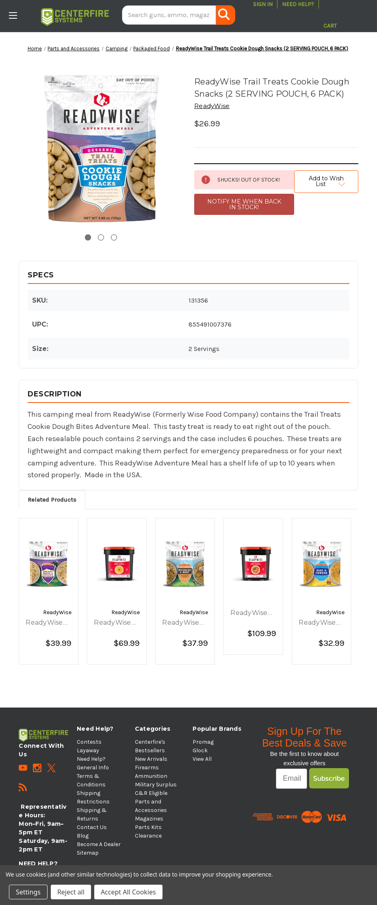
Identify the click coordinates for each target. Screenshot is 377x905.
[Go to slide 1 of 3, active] (88, 237)
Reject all (70, 892)
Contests (89, 741)
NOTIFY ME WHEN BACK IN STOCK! (244, 204)
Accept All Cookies (128, 892)
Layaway (88, 750)
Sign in (263, 4)
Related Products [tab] (52, 499)
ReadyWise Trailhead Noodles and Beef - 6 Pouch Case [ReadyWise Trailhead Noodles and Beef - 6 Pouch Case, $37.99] (183, 623)
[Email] (291, 779)
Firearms (147, 767)
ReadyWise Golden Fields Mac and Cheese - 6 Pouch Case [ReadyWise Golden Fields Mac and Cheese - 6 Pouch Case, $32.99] (321, 623)
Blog (83, 835)
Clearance (148, 835)
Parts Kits (148, 827)
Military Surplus (156, 784)
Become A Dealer (99, 844)
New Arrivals (151, 759)
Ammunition (151, 776)
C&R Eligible (151, 793)
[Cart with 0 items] (330, 15)
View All (202, 759)
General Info (93, 767)
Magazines (149, 818)
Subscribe (329, 778)
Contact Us (92, 827)
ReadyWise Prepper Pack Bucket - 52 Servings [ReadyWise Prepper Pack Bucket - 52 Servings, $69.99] (115, 623)
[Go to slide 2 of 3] (101, 237)
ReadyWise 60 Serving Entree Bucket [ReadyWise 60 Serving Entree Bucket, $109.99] (248, 613)
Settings (28, 892)
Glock (200, 750)
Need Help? (298, 4)
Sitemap (88, 852)
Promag (203, 741)
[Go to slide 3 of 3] (114, 237)
